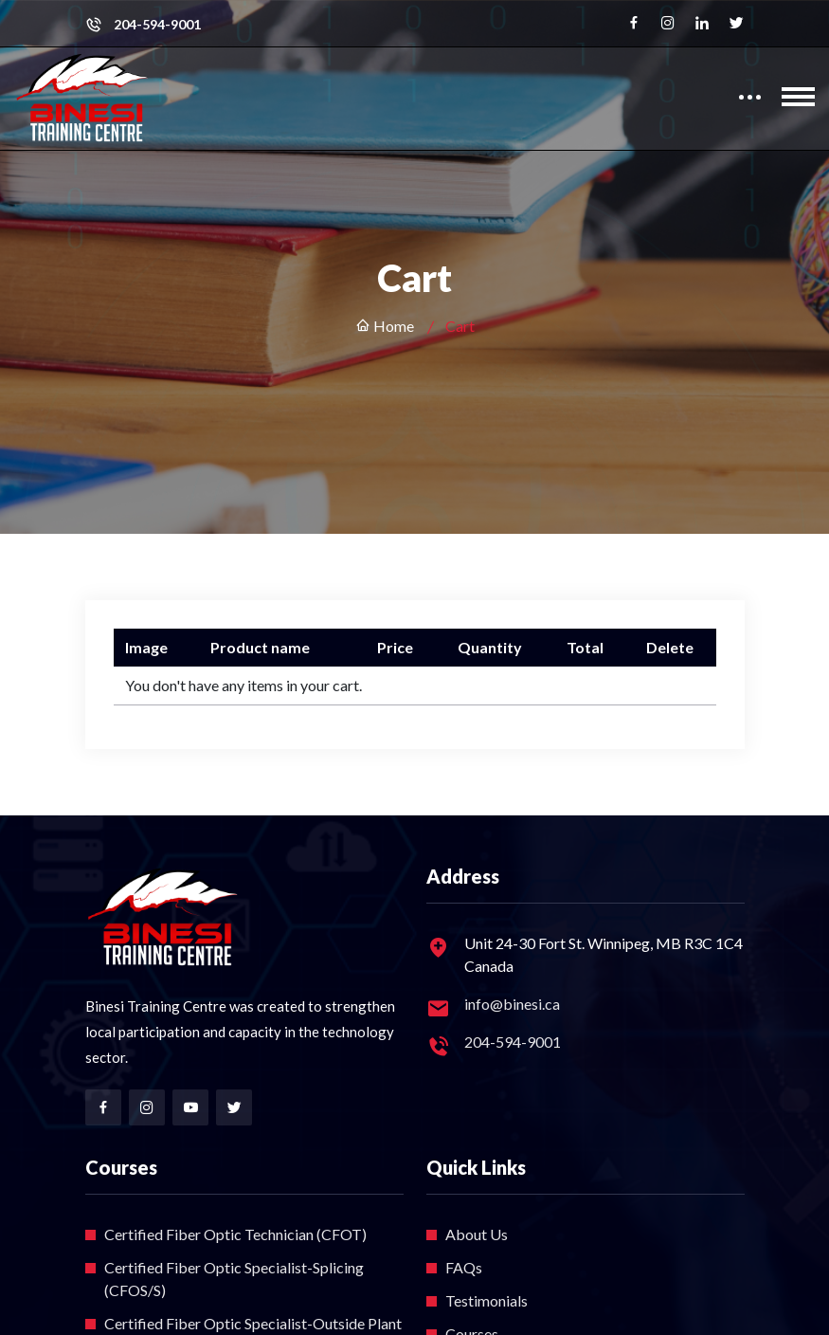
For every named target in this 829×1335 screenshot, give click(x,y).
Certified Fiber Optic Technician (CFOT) (235, 1234)
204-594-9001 (157, 24)
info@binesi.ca (512, 1004)
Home (384, 326)
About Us (476, 1234)
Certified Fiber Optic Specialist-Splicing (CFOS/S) (234, 1278)
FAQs (463, 1267)
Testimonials (486, 1300)
